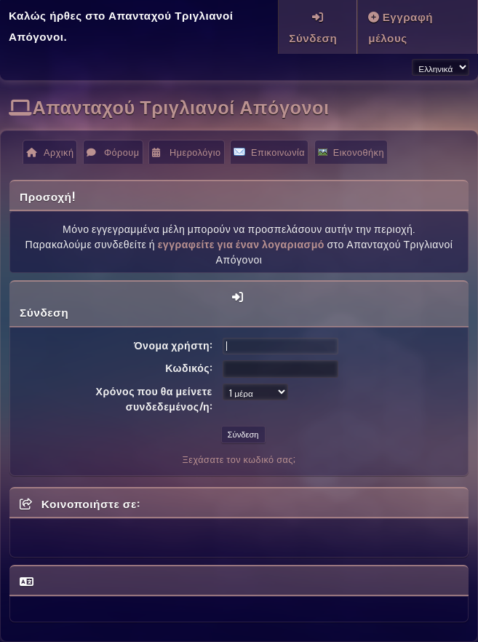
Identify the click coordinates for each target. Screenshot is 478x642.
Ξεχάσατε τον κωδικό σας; (239, 459)
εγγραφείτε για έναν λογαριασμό (241, 243)
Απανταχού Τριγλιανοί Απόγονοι (181, 105)
